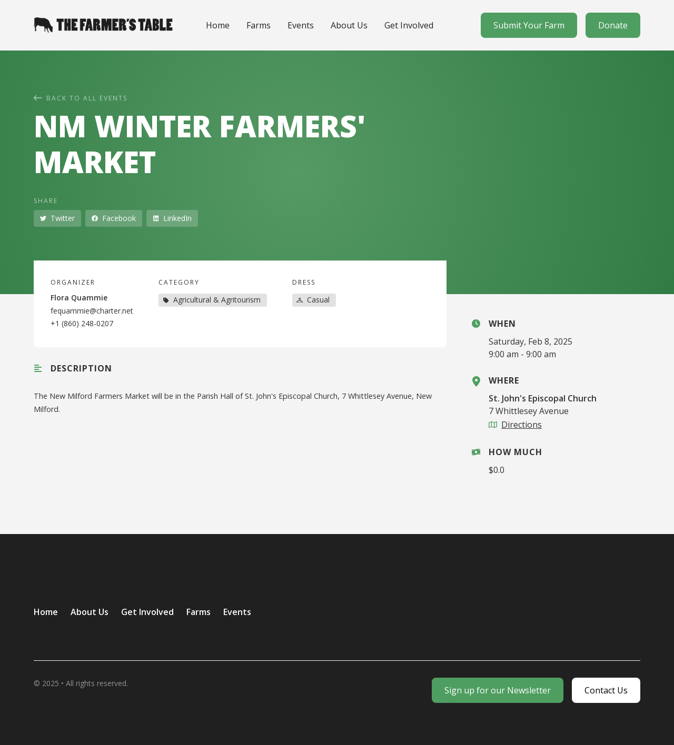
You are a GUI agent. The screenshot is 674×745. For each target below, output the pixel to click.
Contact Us (606, 690)
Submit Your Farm (528, 25)
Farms (258, 25)
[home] (103, 24)
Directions (521, 424)
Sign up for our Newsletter (497, 690)
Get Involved (408, 25)
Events (301, 25)
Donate (613, 25)
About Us (349, 25)
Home (218, 25)
